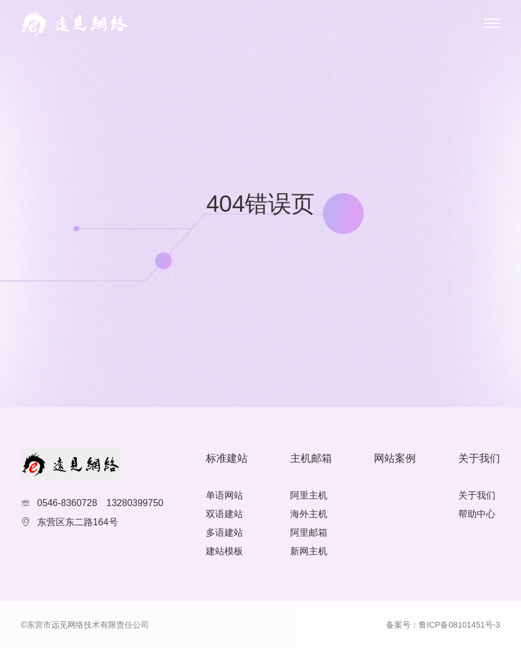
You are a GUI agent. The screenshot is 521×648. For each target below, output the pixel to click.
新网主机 (308, 551)
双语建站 (224, 514)
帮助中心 (476, 514)
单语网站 (224, 495)
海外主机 (308, 514)
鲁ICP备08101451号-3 (459, 624)
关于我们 (476, 495)
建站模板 (224, 551)
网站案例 (395, 458)
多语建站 (224, 532)
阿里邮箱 (308, 532)
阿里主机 (308, 495)
